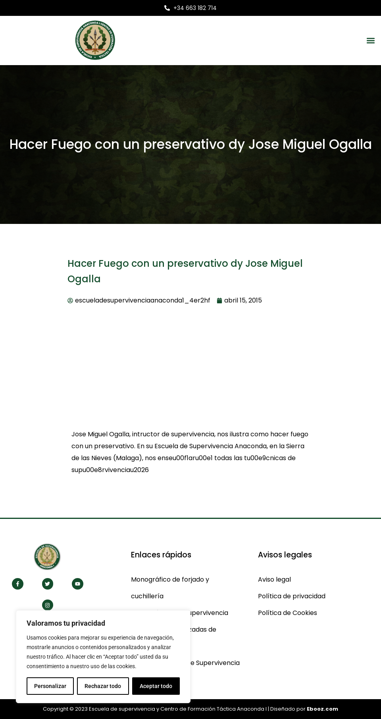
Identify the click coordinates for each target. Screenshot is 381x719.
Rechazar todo (103, 686)
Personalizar (50, 686)
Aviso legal (274, 579)
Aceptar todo (156, 686)
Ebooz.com (322, 709)
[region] (103, 656)
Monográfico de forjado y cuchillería (170, 588)
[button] (370, 40)
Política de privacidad (291, 596)
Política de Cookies (287, 612)
